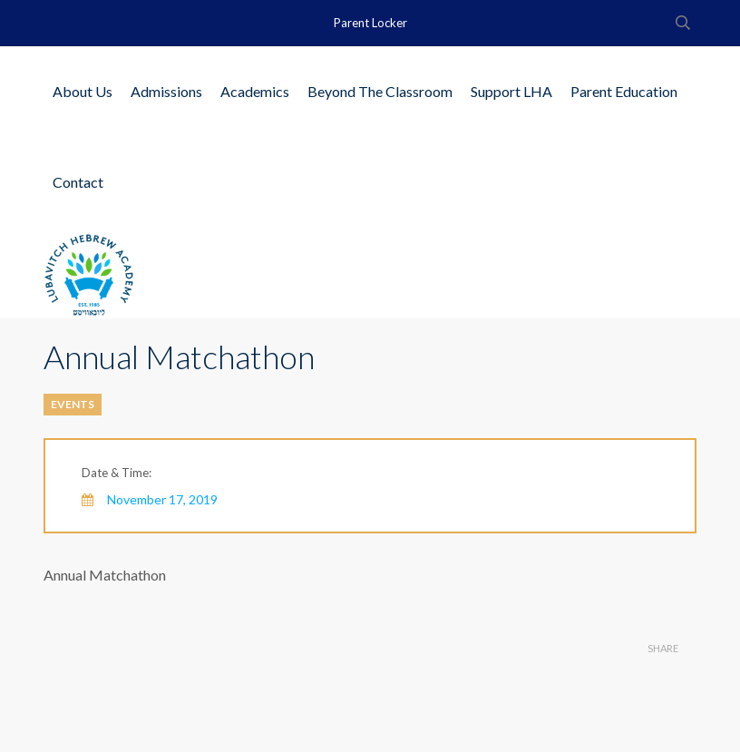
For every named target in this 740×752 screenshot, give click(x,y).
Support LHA (511, 91)
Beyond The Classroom (380, 91)
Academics (254, 91)
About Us (82, 91)
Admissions (166, 91)
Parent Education (623, 91)
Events (72, 404)
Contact (78, 181)
